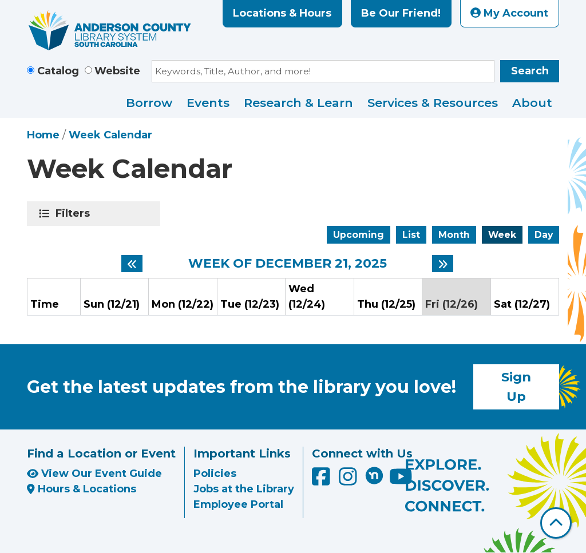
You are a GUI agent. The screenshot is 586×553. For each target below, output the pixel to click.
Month (454, 234)
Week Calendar (110, 135)
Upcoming (358, 234)
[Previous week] (131, 263)
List (411, 234)
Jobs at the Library (243, 489)
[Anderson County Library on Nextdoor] (374, 475)
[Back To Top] (556, 523)
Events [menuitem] (208, 103)
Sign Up (516, 386)
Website (117, 71)
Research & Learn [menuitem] (298, 103)
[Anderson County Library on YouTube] (401, 481)
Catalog (58, 71)
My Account (509, 13)
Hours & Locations (81, 489)
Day (543, 234)
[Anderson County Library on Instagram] (349, 481)
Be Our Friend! (401, 13)
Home (43, 135)
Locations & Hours (282, 13)
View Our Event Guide (94, 473)
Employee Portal (238, 504)
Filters (75, 213)
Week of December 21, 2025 (287, 263)
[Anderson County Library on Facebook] (322, 481)
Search (530, 71)
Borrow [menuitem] (149, 103)
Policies (214, 473)
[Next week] (442, 263)
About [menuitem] (532, 103)
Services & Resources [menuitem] (432, 103)
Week (502, 234)
